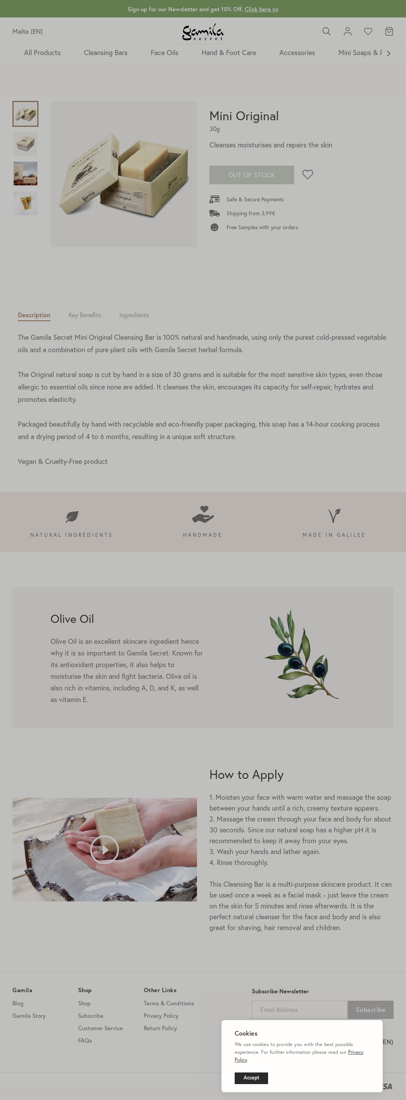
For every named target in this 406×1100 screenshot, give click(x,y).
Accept (251, 1077)
